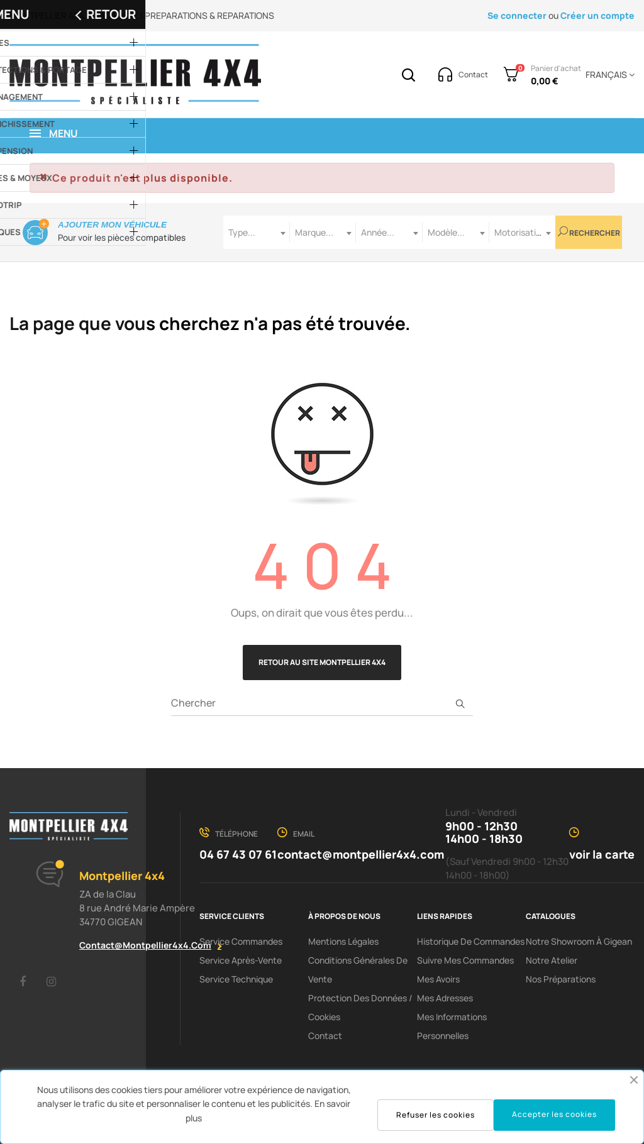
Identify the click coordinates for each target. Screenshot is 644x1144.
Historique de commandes (471, 941)
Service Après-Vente (240, 960)
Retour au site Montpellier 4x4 (322, 662)
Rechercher (589, 232)
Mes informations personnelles (452, 1026)
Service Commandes (240, 941)
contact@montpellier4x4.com (145, 945)
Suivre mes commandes (465, 960)
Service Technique (236, 979)
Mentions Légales (343, 941)
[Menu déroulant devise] (608, 75)
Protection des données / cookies (360, 1007)
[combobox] (256, 232)
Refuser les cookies (435, 1114)
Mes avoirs (438, 979)
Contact (325, 1036)
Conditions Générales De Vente (358, 969)
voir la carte (602, 854)
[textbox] (256, 232)
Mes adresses (445, 998)
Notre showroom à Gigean (579, 941)
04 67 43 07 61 (238, 854)
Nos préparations (561, 979)
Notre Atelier (551, 960)
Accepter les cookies (554, 1114)
